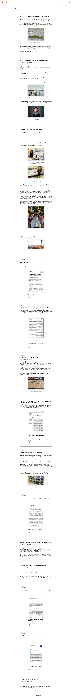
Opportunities (65, 2)
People (49, 2)
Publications (57, 2)
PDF (28, 297)
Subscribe (16, 5)
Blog (69, 2)
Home (46, 2)
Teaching (60, 2)
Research (52, 2)
